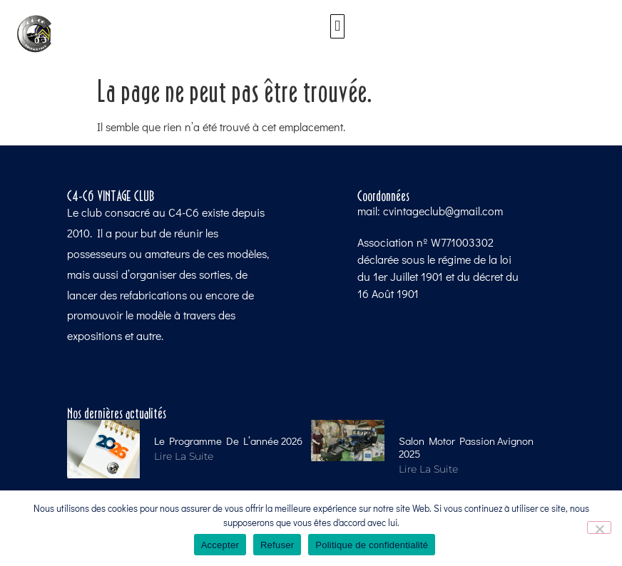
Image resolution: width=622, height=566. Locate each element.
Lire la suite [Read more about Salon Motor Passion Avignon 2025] (428, 469)
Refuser (277, 545)
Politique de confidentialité (371, 545)
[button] (337, 26)
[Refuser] (599, 527)
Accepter (220, 545)
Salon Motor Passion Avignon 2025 (466, 446)
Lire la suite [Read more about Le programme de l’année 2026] (183, 456)
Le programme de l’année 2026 (228, 440)
